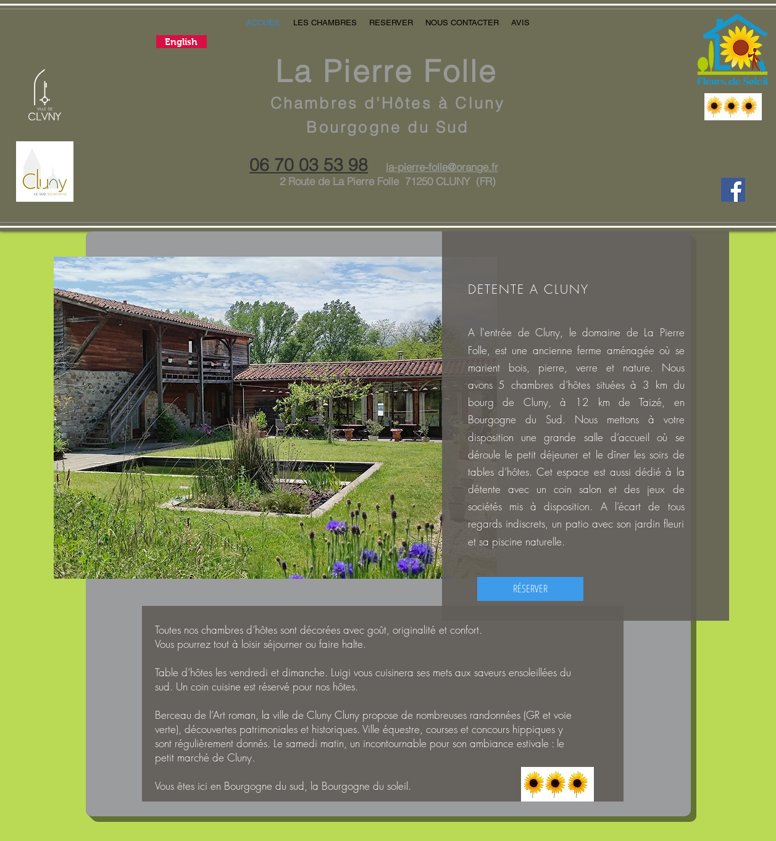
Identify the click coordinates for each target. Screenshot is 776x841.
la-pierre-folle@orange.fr (442, 166)
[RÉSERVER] (530, 589)
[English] (181, 41)
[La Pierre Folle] (733, 190)
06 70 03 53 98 (308, 164)
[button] (325, 23)
